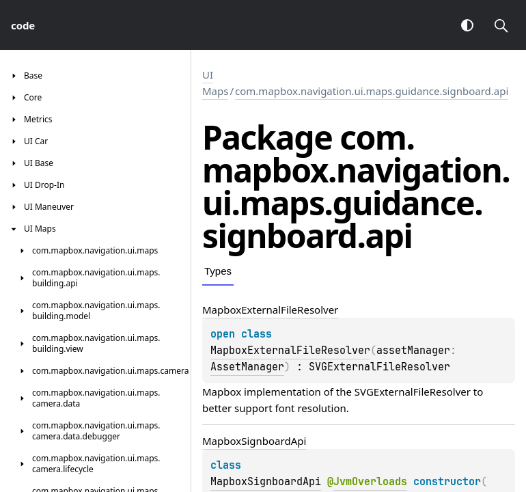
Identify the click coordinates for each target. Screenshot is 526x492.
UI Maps (215, 83)
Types (218, 271)
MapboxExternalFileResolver (290, 350)
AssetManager (247, 367)
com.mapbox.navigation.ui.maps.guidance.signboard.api (371, 91)
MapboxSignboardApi (265, 482)
